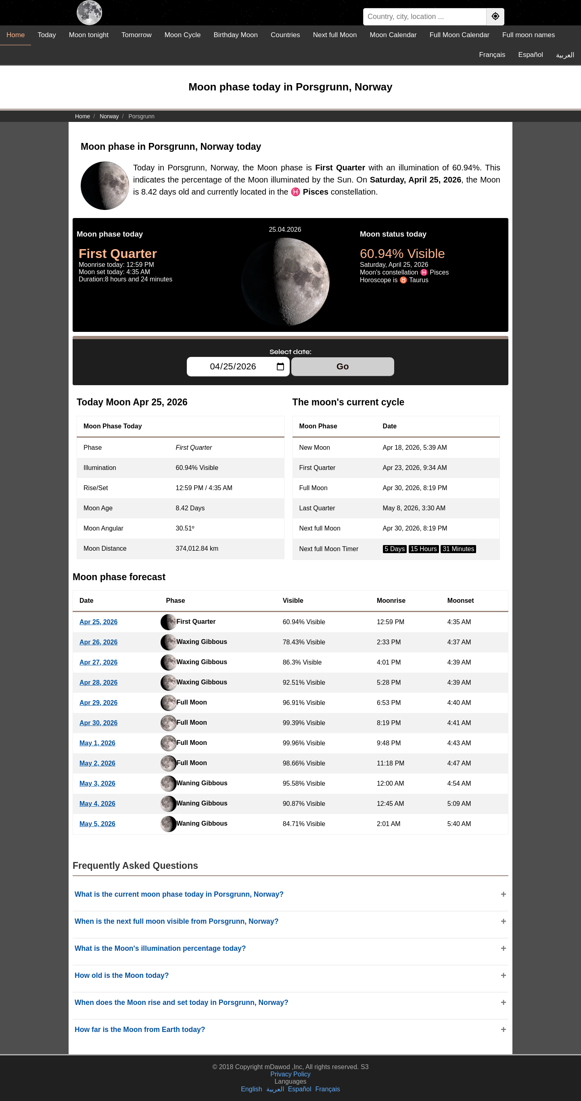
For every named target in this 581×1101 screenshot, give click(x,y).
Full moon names (528, 35)
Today (47, 35)
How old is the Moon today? (122, 975)
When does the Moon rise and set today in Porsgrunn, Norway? (181, 1002)
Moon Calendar (393, 35)
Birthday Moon (235, 35)
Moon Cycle (183, 35)
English (251, 1089)
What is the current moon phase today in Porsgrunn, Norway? (179, 894)
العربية (565, 55)
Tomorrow (136, 35)
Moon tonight (89, 35)
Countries (285, 35)
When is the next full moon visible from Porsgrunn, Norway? (176, 921)
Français (492, 55)
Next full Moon (335, 35)
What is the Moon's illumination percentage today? (160, 948)
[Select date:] (238, 366)
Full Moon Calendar (459, 35)
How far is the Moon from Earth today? (140, 1030)
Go (342, 366)
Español (530, 55)
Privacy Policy (290, 1074)
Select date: (290, 351)
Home (15, 35)
